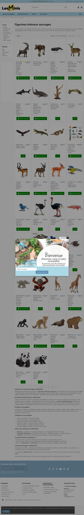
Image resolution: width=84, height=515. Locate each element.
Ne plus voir (63, 238)
